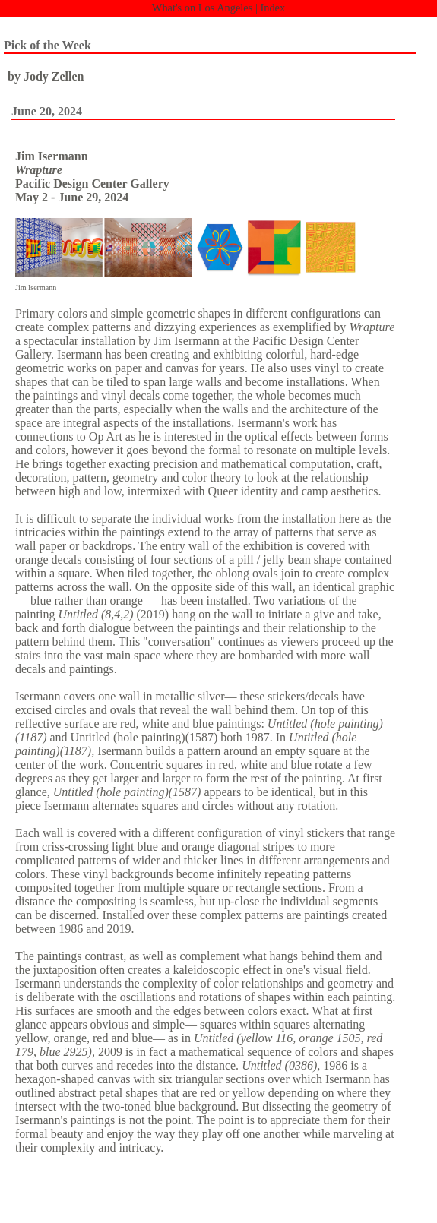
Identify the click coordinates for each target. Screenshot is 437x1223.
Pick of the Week (47, 45)
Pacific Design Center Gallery (92, 183)
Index (272, 8)
